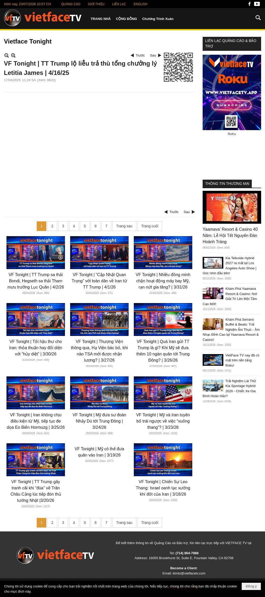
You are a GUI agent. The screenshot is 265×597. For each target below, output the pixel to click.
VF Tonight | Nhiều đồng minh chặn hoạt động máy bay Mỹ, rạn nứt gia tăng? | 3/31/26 (163, 280)
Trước (140, 55)
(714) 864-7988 (186, 553)
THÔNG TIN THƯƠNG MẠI (227, 183)
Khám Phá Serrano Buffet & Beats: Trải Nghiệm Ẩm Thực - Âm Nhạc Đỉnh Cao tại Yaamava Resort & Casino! (231, 330)
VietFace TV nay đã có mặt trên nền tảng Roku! (242, 360)
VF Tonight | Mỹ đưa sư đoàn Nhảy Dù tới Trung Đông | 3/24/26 (99, 421)
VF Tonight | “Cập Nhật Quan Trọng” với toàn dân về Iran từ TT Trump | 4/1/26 (99, 280)
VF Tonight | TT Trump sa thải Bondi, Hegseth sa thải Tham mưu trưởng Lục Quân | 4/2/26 (36, 280)
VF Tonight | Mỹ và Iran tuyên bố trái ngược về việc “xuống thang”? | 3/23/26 (163, 421)
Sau (153, 55)
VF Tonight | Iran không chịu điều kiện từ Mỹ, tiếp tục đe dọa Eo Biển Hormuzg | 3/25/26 (36, 421)
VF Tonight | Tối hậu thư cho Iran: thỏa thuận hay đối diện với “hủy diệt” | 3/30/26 (35, 347)
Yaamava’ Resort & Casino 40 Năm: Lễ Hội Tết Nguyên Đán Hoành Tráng (230, 235)
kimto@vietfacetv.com (189, 573)
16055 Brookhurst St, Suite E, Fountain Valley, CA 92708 (191, 558)
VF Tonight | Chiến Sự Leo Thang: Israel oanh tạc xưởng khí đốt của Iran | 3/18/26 (163, 488)
